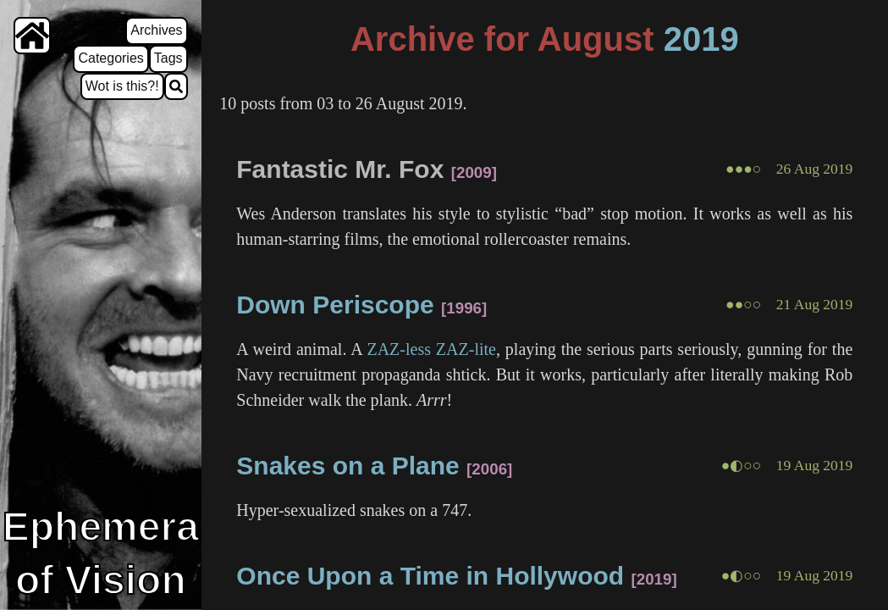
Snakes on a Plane (347, 466)
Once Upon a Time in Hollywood (430, 576)
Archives (156, 30)
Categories (110, 58)
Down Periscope (334, 305)
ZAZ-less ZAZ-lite (431, 349)
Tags (168, 58)
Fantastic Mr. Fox (340, 169)
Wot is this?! (122, 86)
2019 (701, 39)
